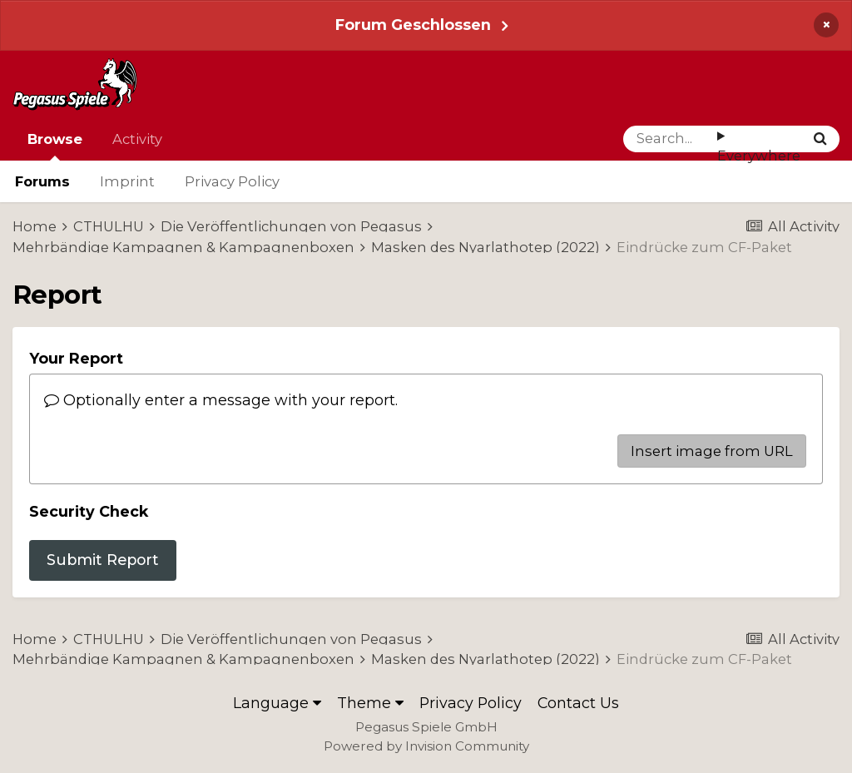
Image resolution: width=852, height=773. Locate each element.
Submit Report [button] (103, 559)
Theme (370, 702)
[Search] (670, 139)
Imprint (127, 181)
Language (277, 702)
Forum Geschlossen (413, 24)
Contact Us (578, 702)
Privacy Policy (232, 181)
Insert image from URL (712, 451)
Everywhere (758, 155)
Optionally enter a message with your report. (221, 400)
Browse (54, 146)
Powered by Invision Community (426, 746)
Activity (137, 139)
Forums (42, 181)
